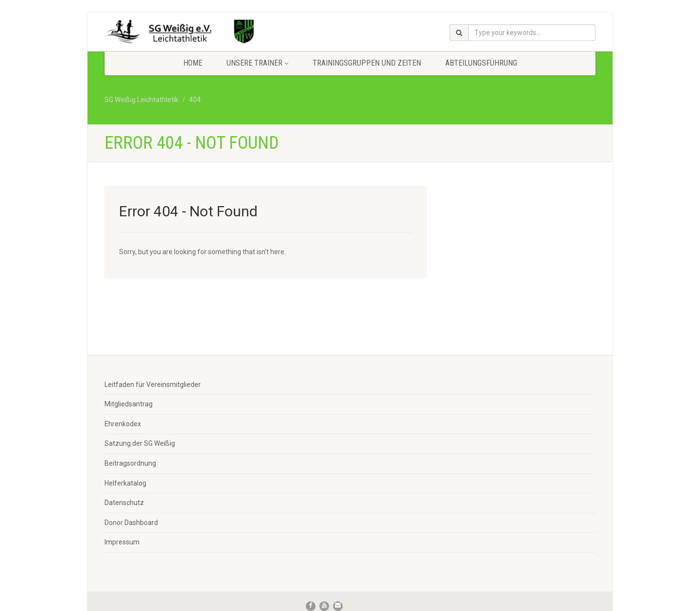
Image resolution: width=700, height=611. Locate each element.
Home (192, 63)
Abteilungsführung (481, 63)
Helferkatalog (125, 483)
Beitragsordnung (130, 463)
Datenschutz (124, 502)
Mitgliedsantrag (129, 404)
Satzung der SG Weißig (140, 443)
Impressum (122, 542)
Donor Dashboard (131, 522)
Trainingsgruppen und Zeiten (367, 63)
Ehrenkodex (123, 424)
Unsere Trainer (257, 63)
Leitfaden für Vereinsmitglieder (153, 384)
